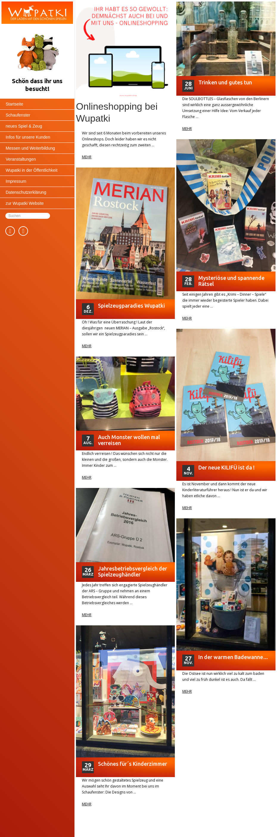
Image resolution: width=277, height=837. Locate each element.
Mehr (86, 157)
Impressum (16, 181)
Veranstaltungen (21, 159)
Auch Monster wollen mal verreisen (129, 440)
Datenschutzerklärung (26, 192)
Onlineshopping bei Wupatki (117, 112)
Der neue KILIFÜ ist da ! (226, 467)
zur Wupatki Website (25, 203)
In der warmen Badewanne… (233, 657)
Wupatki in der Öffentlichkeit (31, 170)
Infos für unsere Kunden (28, 137)
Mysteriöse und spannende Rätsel (231, 281)
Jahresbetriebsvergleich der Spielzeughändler (132, 571)
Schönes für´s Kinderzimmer (132, 764)
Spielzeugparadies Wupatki (131, 306)
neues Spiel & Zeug (24, 126)
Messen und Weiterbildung (30, 148)
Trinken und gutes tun (225, 82)
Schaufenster (18, 115)
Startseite (14, 104)
